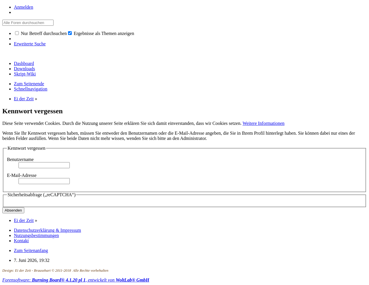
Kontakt (21, 240)
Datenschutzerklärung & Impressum (47, 230)
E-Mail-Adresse (21, 175)
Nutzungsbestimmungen (36, 235)
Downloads (24, 68)
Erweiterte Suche (30, 43)
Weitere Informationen (263, 123)
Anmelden (23, 7)
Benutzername (20, 159)
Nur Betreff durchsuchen (41, 33)
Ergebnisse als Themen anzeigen (101, 33)
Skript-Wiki (25, 73)
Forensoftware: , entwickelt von (75, 279)
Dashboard (24, 63)
